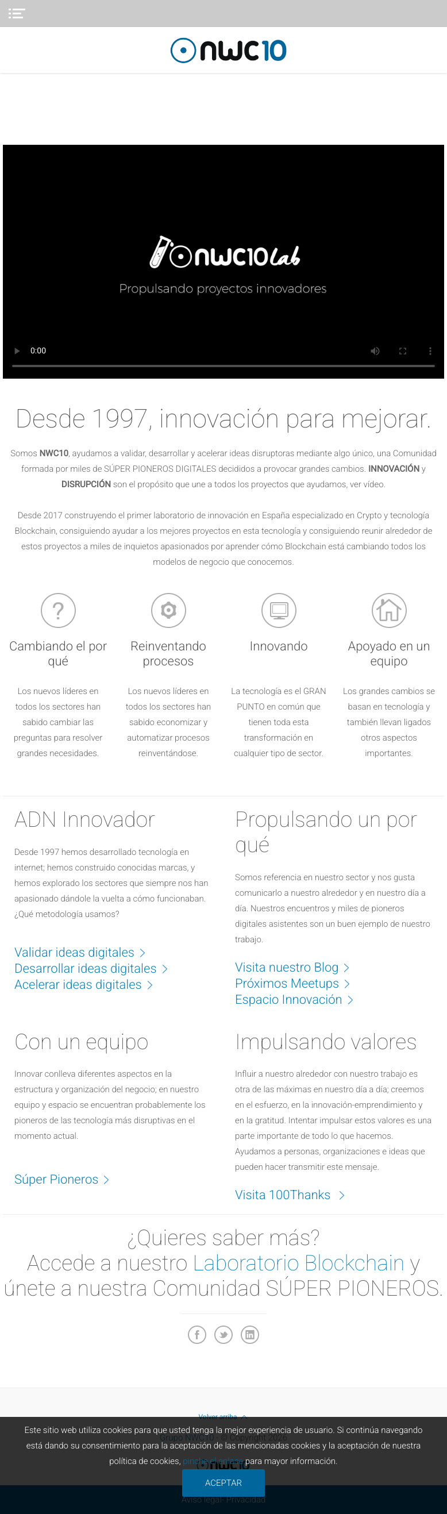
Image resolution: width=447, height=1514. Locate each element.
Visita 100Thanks (296, 1194)
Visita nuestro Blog (298, 967)
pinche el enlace (213, 1461)
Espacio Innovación (300, 999)
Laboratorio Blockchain (298, 1263)
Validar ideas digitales (85, 952)
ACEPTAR (223, 1483)
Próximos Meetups (298, 983)
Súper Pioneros (67, 1179)
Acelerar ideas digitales (89, 984)
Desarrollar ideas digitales (97, 968)
